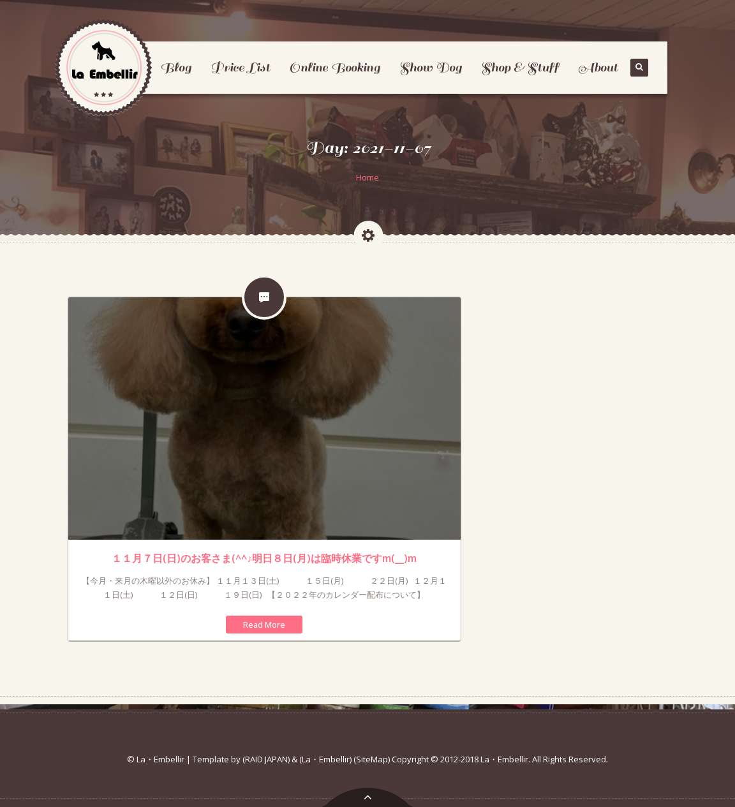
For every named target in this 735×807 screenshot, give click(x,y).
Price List (240, 67)
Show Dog (430, 67)
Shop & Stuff (520, 67)
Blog (175, 67)
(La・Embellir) (325, 759)
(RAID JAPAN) (266, 759)
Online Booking (334, 67)
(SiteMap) (371, 759)
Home (367, 177)
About (598, 67)
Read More (264, 624)
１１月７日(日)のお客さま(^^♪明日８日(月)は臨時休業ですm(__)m (264, 558)
